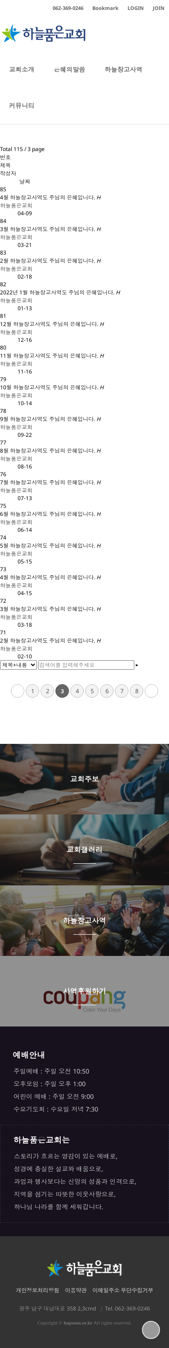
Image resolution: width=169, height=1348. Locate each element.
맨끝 (151, 691)
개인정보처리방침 (37, 1290)
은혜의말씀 (69, 76)
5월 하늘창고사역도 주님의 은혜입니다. (50, 545)
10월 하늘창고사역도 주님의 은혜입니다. (52, 387)
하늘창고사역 (123, 76)
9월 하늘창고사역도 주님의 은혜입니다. (50, 419)
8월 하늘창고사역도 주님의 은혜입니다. (50, 450)
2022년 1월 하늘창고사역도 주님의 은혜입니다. (60, 292)
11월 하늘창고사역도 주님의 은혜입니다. (52, 355)
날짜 (24, 181)
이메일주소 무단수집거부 (122, 1290)
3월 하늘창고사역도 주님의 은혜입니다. (50, 229)
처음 (17, 691)
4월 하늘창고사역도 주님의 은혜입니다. (50, 197)
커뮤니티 (21, 112)
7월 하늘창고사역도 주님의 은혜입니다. (50, 482)
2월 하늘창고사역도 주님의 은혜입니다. (50, 261)
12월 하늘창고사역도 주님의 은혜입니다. (52, 324)
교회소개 (21, 76)
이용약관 (76, 1290)
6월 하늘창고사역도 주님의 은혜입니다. (50, 514)
